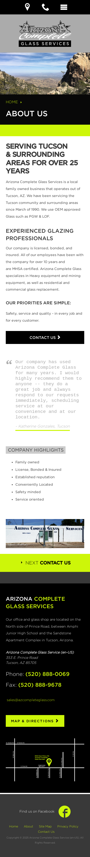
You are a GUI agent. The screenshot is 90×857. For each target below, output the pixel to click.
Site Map (45, 826)
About (28, 826)
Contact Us (45, 337)
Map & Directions (35, 721)
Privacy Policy (67, 826)
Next (45, 562)
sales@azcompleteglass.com (31, 699)
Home (14, 102)
